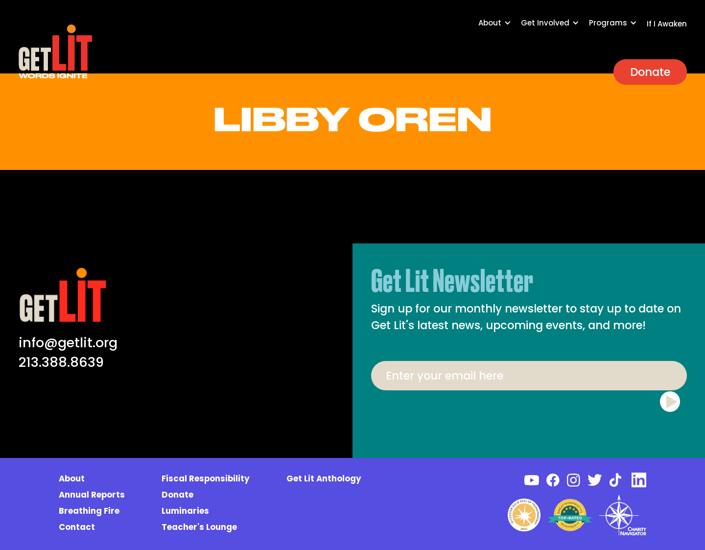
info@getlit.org (68, 342)
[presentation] (528, 414)
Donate (650, 72)
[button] (499, 28)
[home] (55, 51)
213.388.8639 (61, 362)
